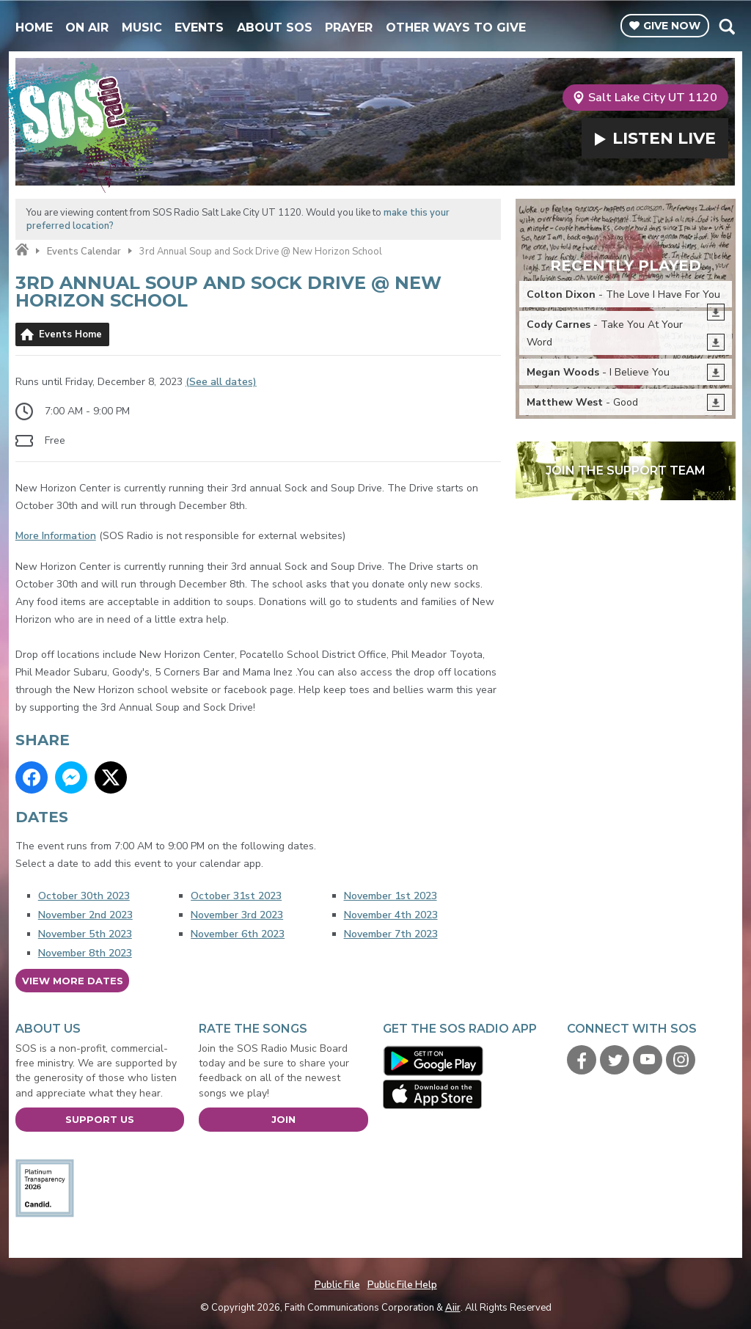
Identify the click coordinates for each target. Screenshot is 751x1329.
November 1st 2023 (390, 896)
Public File (337, 1285)
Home (34, 27)
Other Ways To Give (456, 27)
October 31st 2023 (236, 896)
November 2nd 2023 (85, 915)
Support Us (99, 1119)
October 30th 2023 (84, 896)
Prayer (349, 27)
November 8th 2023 (85, 953)
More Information (55, 536)
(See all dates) (221, 382)
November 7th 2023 (391, 934)
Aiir (453, 1307)
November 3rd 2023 (237, 915)
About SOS (274, 27)
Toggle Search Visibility (726, 26)
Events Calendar (84, 251)
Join (283, 1119)
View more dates (72, 980)
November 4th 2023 (391, 915)
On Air (87, 27)
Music (142, 27)
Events (199, 27)
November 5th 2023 (85, 934)
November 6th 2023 (238, 934)
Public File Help (402, 1285)
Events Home (70, 334)
